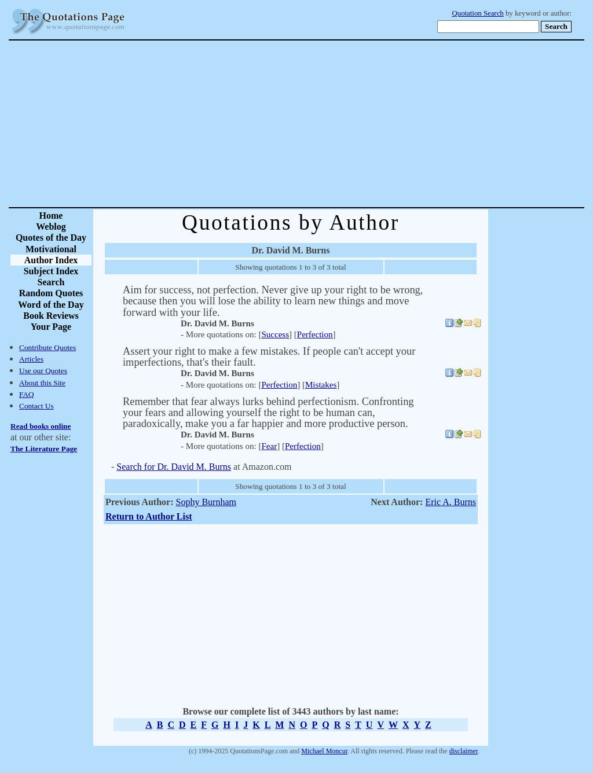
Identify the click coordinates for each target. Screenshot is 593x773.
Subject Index (51, 271)
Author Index (51, 260)
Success (275, 334)
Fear (269, 446)
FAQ (26, 394)
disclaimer (463, 751)
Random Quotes (51, 293)
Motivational (50, 249)
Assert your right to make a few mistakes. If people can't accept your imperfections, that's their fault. (269, 356)
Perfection (315, 334)
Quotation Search (478, 13)
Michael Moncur (324, 751)
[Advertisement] (337, 124)
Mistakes (320, 384)
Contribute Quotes (47, 347)
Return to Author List (148, 516)
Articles (31, 359)
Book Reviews (51, 316)
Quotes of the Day (51, 237)
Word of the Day (50, 305)
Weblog (51, 226)
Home (51, 215)
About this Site (42, 382)
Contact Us (36, 406)
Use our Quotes (43, 370)
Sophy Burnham (205, 502)
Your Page (51, 327)
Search (51, 282)
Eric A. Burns (450, 502)
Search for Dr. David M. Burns (173, 467)
